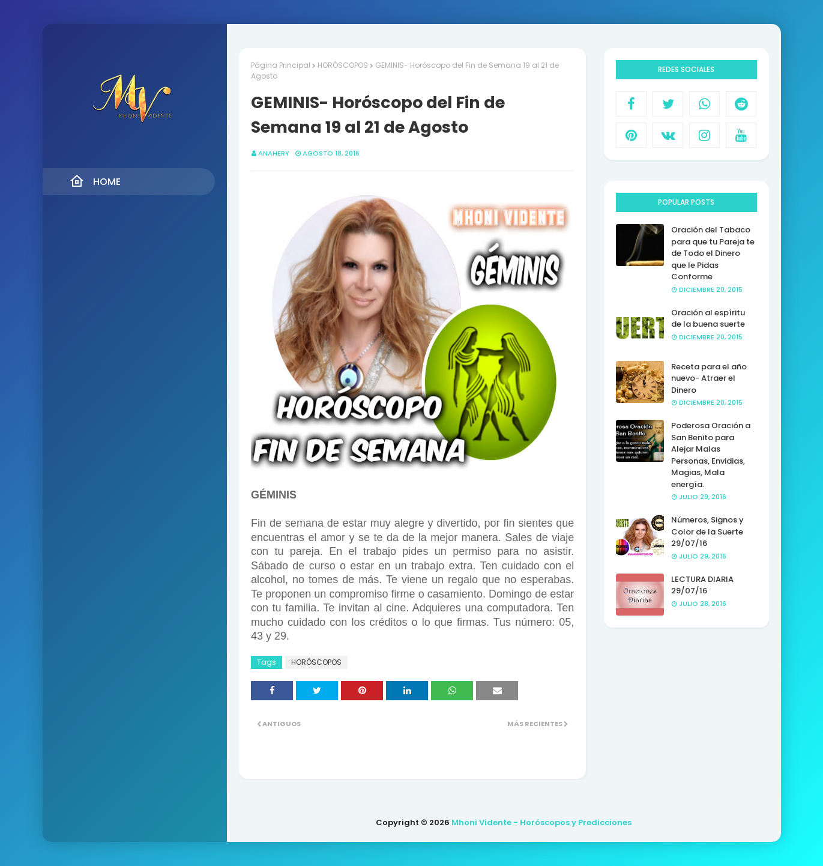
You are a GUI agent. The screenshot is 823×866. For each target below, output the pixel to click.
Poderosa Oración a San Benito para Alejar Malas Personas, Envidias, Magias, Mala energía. (710, 455)
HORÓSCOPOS (343, 65)
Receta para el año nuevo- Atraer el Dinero (709, 378)
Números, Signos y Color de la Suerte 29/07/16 (707, 531)
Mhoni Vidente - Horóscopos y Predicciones (541, 822)
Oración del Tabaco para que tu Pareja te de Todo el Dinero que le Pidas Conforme (713, 253)
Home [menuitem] (95, 181)
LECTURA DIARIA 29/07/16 (702, 585)
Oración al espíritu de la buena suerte (708, 318)
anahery (273, 153)
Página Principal (280, 65)
